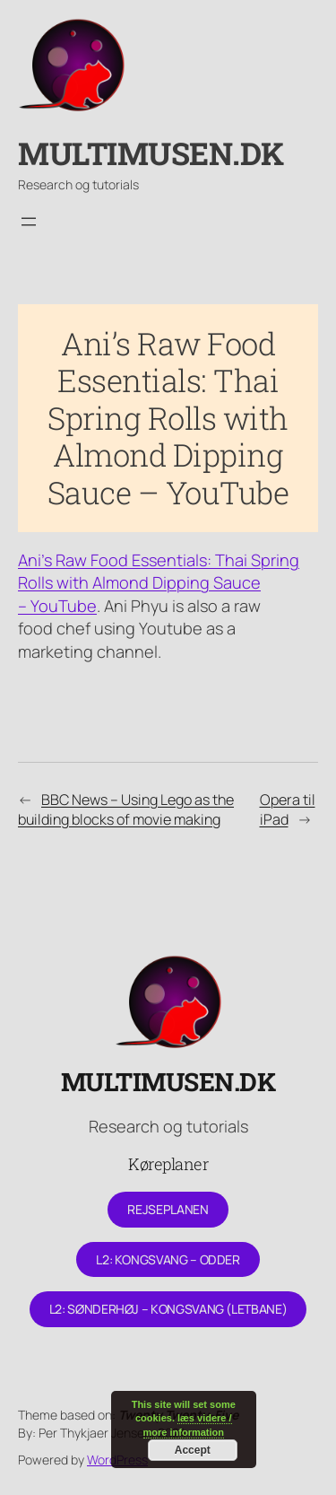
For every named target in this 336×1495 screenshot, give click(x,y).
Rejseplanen (167, 1209)
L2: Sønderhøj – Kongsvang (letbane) (168, 1308)
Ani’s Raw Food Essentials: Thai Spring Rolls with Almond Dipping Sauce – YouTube (158, 582)
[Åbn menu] (28, 221)
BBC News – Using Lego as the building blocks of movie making (126, 810)
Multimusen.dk (151, 153)
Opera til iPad (287, 810)
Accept (193, 1450)
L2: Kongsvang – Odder (167, 1259)
